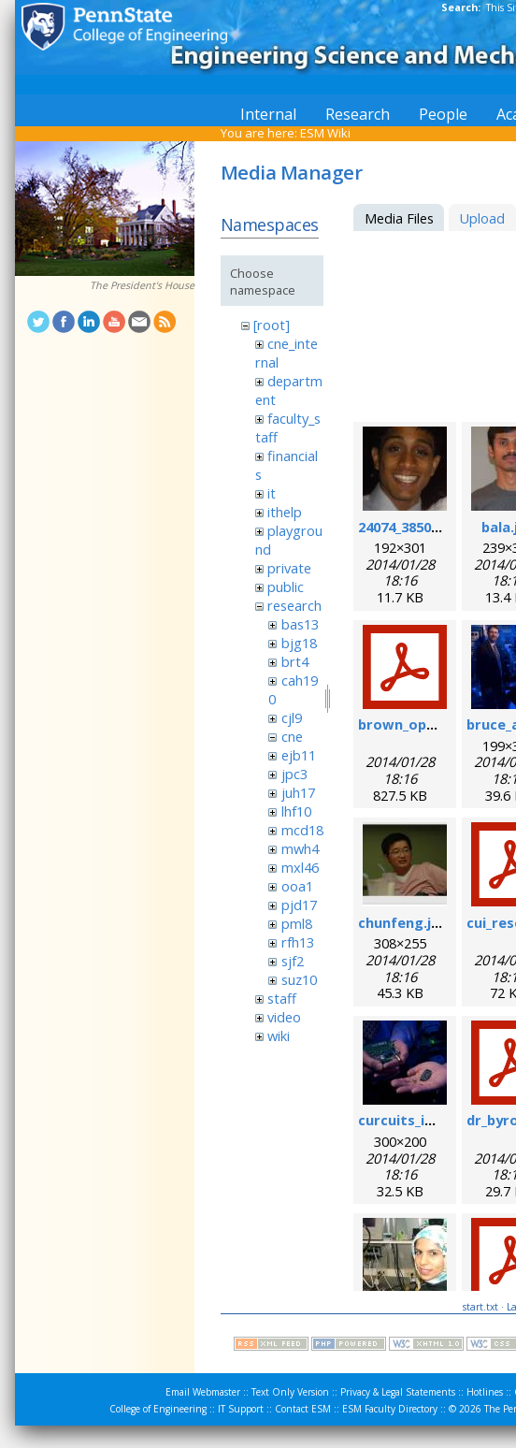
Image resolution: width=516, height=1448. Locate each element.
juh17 (298, 792)
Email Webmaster (202, 1391)
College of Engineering (158, 1408)
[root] (271, 324)
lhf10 (296, 811)
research (294, 605)
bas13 (300, 624)
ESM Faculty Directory (389, 1408)
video (284, 1016)
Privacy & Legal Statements (397, 1391)
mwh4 (300, 848)
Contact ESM (303, 1408)
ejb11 (298, 755)
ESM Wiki (325, 132)
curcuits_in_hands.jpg (431, 1119)
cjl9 (291, 717)
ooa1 (297, 885)
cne (292, 736)
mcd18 (302, 829)
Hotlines (484, 1391)
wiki (278, 1035)
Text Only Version (290, 1391)
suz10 (299, 979)
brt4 (294, 661)
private (289, 567)
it (271, 493)
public (285, 586)
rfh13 (297, 942)
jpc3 (294, 773)
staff (281, 998)
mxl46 (300, 867)
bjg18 (299, 642)
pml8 (296, 923)
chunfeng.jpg (403, 922)
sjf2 (292, 960)
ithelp (284, 511)
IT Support (241, 1408)
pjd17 (299, 904)
